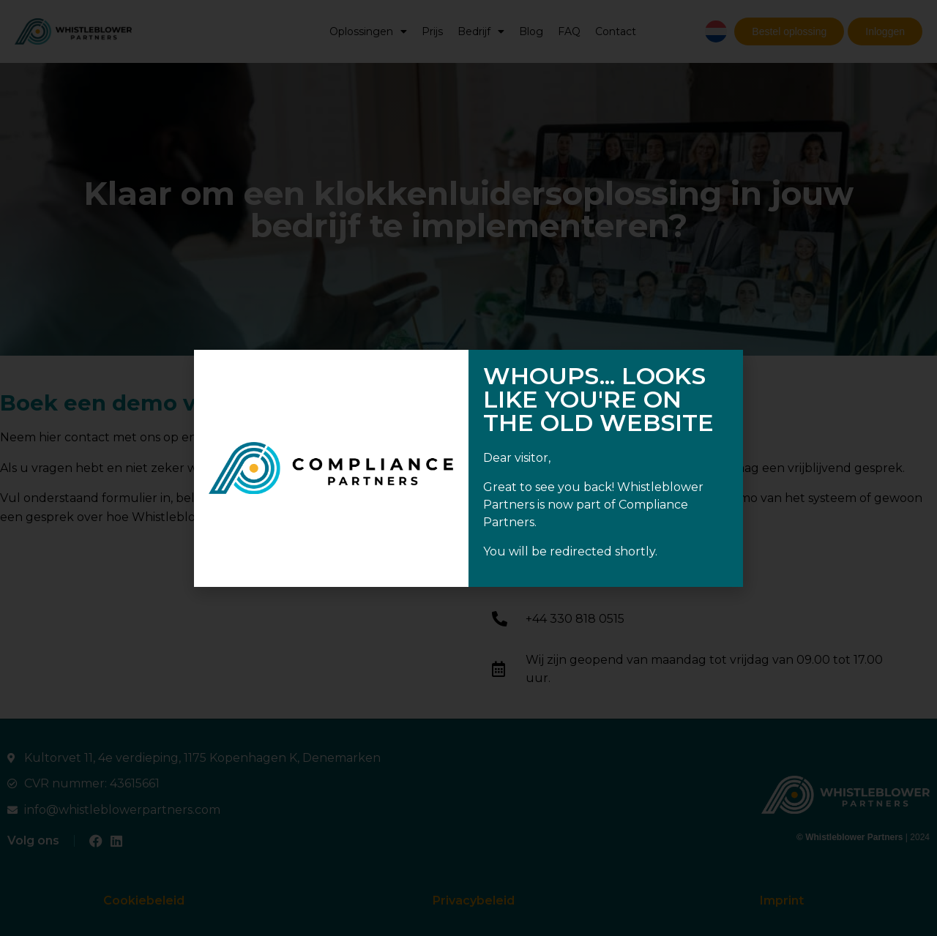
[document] (468, 468)
